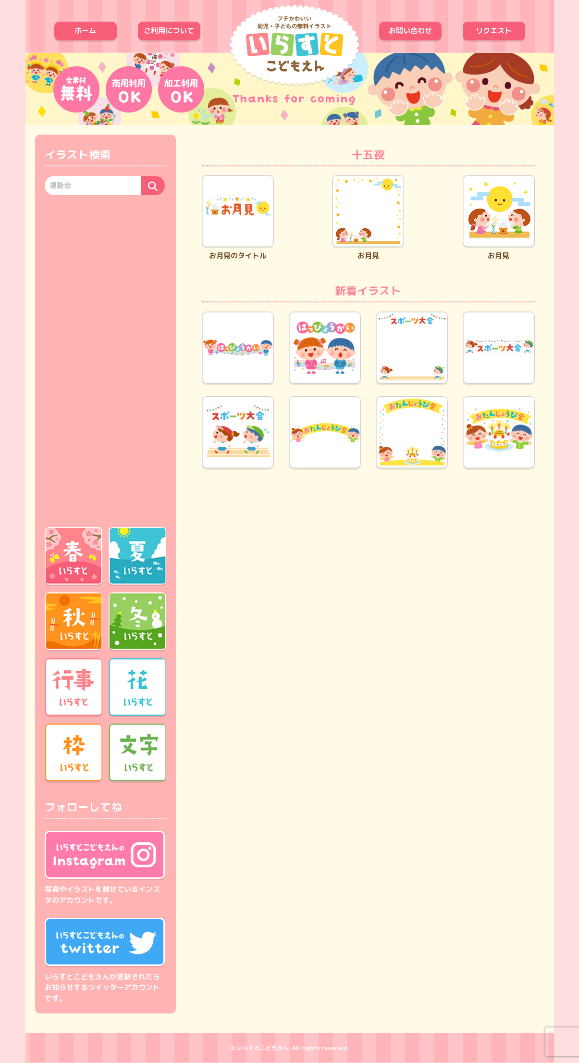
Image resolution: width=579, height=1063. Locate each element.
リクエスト (494, 30)
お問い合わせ (410, 30)
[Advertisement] (105, 359)
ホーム (85, 30)
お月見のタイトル (238, 218)
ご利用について (169, 30)
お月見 (368, 218)
